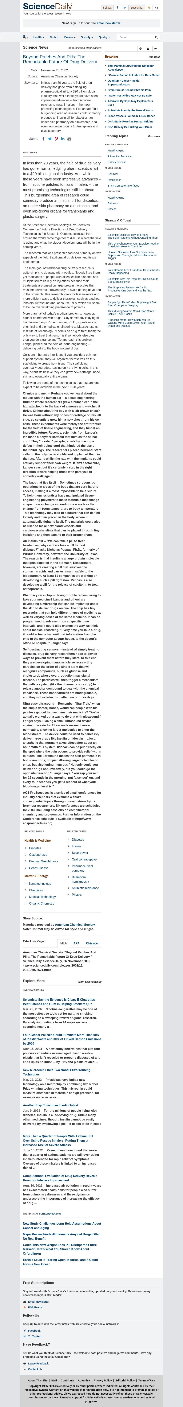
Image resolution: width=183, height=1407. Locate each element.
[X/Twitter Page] (125, 7)
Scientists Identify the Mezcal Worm (130, 110)
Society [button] (87, 37)
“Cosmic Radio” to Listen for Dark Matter (134, 75)
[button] (141, 49)
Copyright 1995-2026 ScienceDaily (50, 1386)
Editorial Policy (125, 1380)
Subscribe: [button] (136, 7)
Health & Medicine (38, 840)
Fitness (112, 209)
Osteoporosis (38, 854)
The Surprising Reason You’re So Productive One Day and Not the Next (130, 289)
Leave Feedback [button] (38, 1363)
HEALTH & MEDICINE (116, 144)
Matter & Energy (36, 876)
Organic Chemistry (41, 903)
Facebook (34, 1330)
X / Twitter (34, 1336)
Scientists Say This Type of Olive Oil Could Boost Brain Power (133, 280)
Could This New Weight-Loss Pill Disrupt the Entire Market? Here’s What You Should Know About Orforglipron (60, 1249)
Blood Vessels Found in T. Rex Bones (131, 116)
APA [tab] (76, 943)
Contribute (67, 1380)
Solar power (80, 852)
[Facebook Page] (117, 7)
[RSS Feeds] (149, 7)
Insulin (76, 846)
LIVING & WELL (113, 191)
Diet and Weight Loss (43, 861)
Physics (77, 894)
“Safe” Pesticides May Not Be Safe (130, 95)
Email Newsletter (38, 1301)
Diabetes (35, 848)
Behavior (113, 173)
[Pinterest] (56, 139)
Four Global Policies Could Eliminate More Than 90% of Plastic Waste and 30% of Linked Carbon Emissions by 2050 (62, 1039)
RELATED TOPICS (34, 831)
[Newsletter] (156, 7)
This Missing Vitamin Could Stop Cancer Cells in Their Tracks (131, 313)
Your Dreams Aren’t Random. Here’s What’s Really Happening (134, 271)
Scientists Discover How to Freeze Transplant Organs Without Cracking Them (133, 236)
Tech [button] (54, 37)
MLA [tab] (63, 943)
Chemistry (36, 890)
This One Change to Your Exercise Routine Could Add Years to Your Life (133, 245)
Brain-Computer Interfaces (123, 185)
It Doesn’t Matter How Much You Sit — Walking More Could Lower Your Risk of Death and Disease (131, 322)
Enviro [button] (69, 37)
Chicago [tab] (92, 943)
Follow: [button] (107, 7)
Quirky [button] (104, 37)
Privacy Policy (103, 1380)
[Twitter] (50, 139)
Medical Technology (42, 896)
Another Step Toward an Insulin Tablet (50, 1105)
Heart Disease (38, 868)
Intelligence (114, 179)
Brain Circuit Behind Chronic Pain (129, 90)
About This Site (37, 1380)
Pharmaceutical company (82, 868)
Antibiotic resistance (85, 888)
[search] (156, 37)
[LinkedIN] (63, 139)
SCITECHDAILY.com (50, 1213)
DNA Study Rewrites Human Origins (130, 121)
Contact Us (35, 1369)
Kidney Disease (117, 162)
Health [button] (39, 37)
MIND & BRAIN (113, 168)
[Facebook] (43, 139)
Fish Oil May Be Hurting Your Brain (130, 127)
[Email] (69, 139)
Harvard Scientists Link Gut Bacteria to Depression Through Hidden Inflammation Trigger (132, 255)
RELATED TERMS (76, 831)
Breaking (111, 56)
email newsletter (109, 23)
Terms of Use (146, 1380)
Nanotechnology (40, 883)
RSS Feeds (35, 1307)
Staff (54, 1380)
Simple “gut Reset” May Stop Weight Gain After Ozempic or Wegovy (132, 304)
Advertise (84, 1380)
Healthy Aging (116, 150)
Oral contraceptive (84, 859)
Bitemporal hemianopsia (80, 879)
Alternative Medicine (120, 156)
